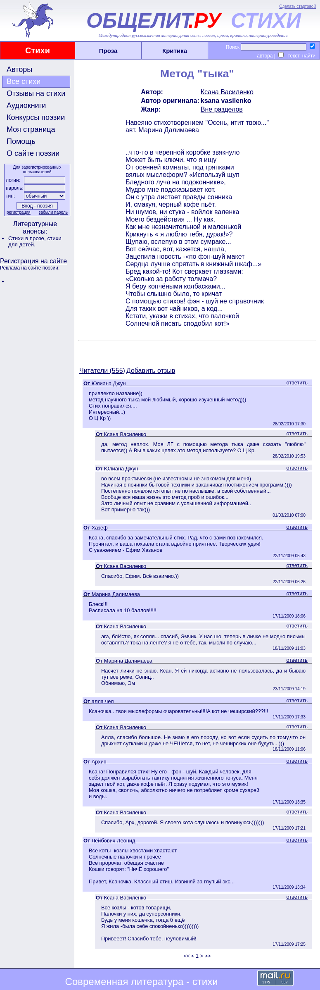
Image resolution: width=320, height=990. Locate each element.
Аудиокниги (26, 105)
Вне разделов (222, 109)
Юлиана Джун (109, 383)
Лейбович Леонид (113, 840)
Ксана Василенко (227, 91)
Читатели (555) (102, 370)
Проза (108, 50)
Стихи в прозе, (27, 238)
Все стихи (23, 81)
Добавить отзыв (150, 370)
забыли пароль (53, 212)
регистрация (19, 212)
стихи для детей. (35, 241)
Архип (99, 762)
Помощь (21, 141)
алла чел (103, 701)
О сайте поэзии (33, 153)
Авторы (19, 69)
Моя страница (31, 129)
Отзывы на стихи (36, 93)
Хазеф (100, 528)
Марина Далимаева (116, 594)
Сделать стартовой (297, 6)
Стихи (37, 50)
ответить (297, 382)
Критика (174, 50)
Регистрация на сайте (33, 261)
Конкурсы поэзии (36, 117)
